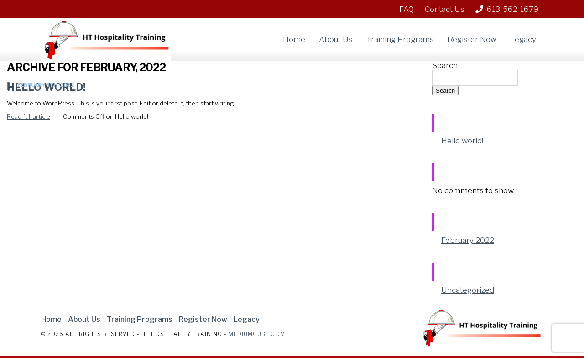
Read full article (28, 116)
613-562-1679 (506, 9)
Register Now (472, 39)
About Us (336, 39)
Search (445, 65)
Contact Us (444, 9)
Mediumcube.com (257, 334)
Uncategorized (467, 290)
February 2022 (467, 240)
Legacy (523, 39)
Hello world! (462, 140)
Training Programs (400, 39)
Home (294, 39)
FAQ (406, 9)
